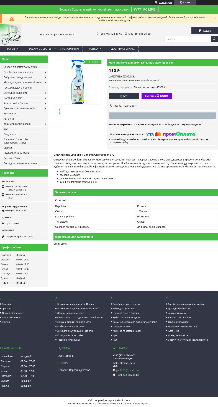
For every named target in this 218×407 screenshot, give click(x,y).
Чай (115, 339)
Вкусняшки (10, 113)
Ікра (6, 129)
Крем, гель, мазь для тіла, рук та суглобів (135, 322)
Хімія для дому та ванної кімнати (23, 82)
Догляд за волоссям (15, 92)
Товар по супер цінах (68, 339)
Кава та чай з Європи (16, 103)
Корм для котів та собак (17, 123)
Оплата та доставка (12, 313)
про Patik (7, 308)
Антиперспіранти (177, 313)
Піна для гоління (121, 326)
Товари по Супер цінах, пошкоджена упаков (17, 141)
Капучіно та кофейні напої (127, 331)
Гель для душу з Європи (18, 87)
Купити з (156, 96)
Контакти (95, 48)
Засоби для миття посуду (126, 304)
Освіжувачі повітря (178, 335)
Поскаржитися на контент (109, 403)
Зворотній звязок (11, 317)
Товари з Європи (40, 48)
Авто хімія (9, 118)
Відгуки (8, 147)
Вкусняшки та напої (178, 322)
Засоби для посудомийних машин (186, 304)
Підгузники (10, 134)
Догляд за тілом (13, 98)
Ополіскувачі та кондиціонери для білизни (80, 317)
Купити (124, 95)
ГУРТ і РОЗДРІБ (145, 9)
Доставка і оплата (123, 48)
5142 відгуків (165, 2)
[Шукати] (214, 39)
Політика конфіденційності (137, 403)
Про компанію (69, 48)
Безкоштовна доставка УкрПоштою (76, 304)
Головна (12, 48)
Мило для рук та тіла (124, 308)
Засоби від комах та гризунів (20, 67)
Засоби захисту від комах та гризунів (188, 339)
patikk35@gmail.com (16, 206)
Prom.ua (126, 400)
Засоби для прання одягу (18, 72)
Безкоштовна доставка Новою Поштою (78, 308)
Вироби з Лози (12, 158)
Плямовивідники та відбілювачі (74, 322)
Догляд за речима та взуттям (20, 163)
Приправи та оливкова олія (19, 108)
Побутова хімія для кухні (18, 77)
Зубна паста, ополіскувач (126, 317)
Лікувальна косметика (16, 153)
